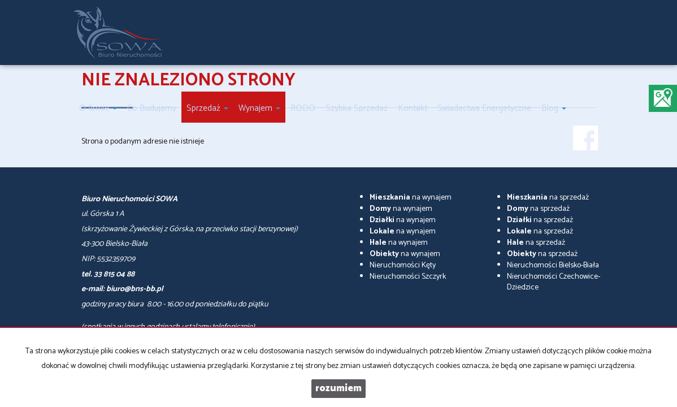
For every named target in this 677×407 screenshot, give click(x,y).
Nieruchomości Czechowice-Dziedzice (553, 282)
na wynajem (411, 197)
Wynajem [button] (259, 108)
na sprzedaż (548, 197)
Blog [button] (553, 108)
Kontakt (412, 108)
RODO (302, 108)
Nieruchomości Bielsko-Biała (553, 265)
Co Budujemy (151, 108)
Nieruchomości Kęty (403, 265)
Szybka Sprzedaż (357, 108)
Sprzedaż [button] (207, 108)
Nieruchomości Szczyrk (408, 276)
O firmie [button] (98, 108)
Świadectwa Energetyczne (484, 108)
